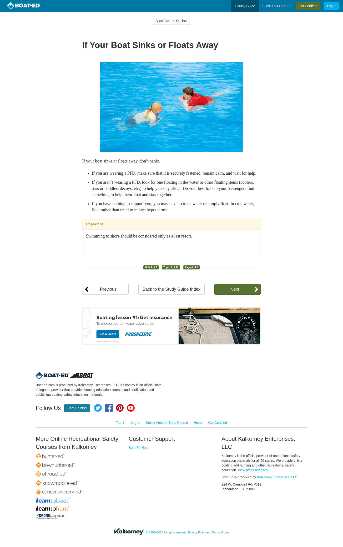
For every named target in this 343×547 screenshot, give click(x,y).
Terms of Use (220, 532)
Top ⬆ (120, 423)
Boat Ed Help (138, 448)
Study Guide (245, 6)
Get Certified (307, 6)
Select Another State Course (167, 423)
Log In (331, 6)
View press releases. (253, 470)
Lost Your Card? (275, 6)
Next (234, 289)
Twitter (98, 408)
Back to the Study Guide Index (171, 289)
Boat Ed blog (76, 408)
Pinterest (120, 408)
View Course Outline (171, 21)
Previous (108, 289)
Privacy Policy (197, 532)
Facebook (109, 408)
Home (198, 423)
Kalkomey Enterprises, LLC (277, 477)
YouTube (131, 408)
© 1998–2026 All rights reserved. (166, 532)
